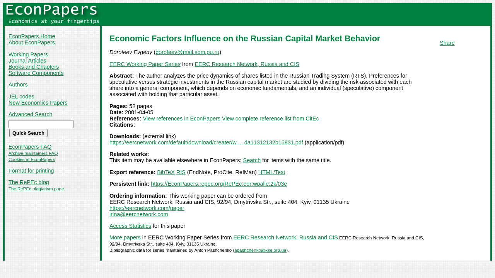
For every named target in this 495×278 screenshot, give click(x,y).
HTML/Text (271, 172)
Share (447, 43)
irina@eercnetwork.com (138, 214)
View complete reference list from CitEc (270, 118)
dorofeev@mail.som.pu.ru (187, 52)
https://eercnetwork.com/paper (146, 208)
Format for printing (31, 171)
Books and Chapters (34, 67)
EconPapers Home (32, 36)
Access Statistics (130, 226)
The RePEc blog (29, 182)
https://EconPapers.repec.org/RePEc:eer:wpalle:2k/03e (219, 184)
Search (252, 160)
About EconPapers (32, 42)
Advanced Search (31, 114)
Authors (18, 84)
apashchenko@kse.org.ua (260, 250)
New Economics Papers (38, 103)
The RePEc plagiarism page (36, 188)
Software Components (36, 73)
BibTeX (166, 172)
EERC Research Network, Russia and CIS (247, 64)
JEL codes (21, 96)
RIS (181, 172)
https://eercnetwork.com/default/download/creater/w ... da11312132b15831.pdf (206, 142)
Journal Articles (27, 61)
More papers (125, 237)
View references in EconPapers (181, 118)
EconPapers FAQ (30, 147)
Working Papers (28, 54)
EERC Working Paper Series (145, 64)
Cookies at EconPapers (32, 159)
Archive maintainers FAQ (33, 153)
